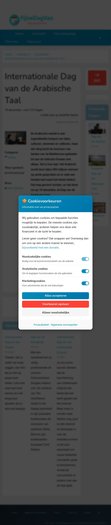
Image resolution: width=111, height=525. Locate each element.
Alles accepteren (55, 296)
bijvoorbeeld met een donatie (40, 247)
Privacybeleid (41, 324)
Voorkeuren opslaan (55, 304)
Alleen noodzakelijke (55, 312)
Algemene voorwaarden (64, 324)
